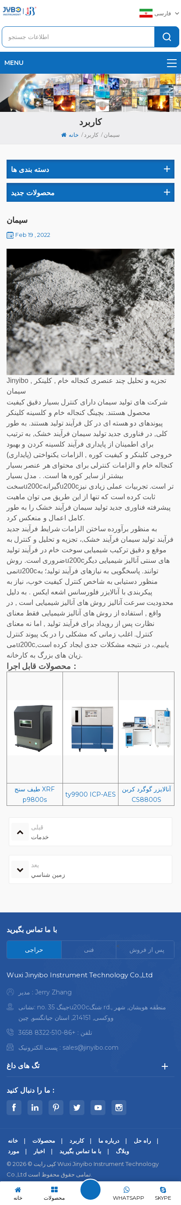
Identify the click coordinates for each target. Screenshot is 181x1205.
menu (90, 63)
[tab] (34, 949)
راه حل (142, 1140)
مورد (13, 1151)
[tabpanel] (90, 1013)
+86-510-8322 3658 (47, 1033)
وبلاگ (122, 1151)
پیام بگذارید (90, 1190)
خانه (70, 134)
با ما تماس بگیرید (80, 1151)
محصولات (43, 1140)
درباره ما (108, 1140)
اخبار (39, 1151)
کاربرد (91, 134)
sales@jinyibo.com (90, 1047)
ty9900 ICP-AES (90, 794)
